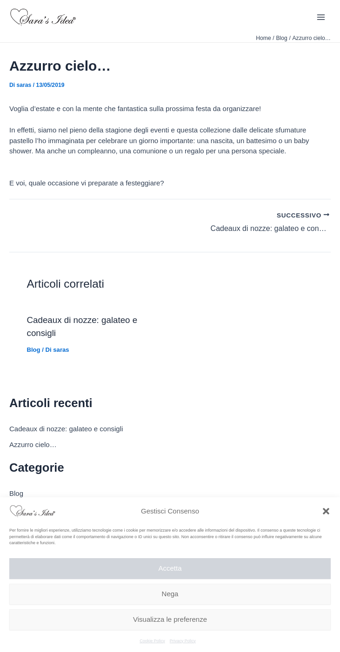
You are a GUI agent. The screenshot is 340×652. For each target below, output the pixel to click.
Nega (170, 594)
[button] (326, 511)
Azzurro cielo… (33, 444)
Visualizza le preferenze (170, 619)
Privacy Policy (183, 641)
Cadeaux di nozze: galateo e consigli (66, 429)
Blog (33, 349)
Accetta (169, 568)
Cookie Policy (152, 641)
